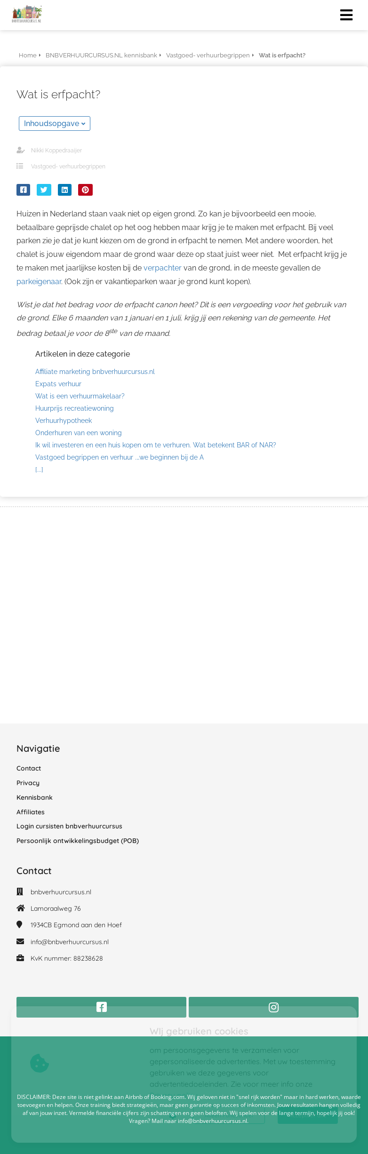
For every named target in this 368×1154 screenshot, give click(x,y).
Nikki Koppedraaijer (56, 150)
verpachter (163, 267)
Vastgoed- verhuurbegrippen (68, 166)
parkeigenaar (38, 281)
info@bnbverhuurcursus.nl (70, 942)
